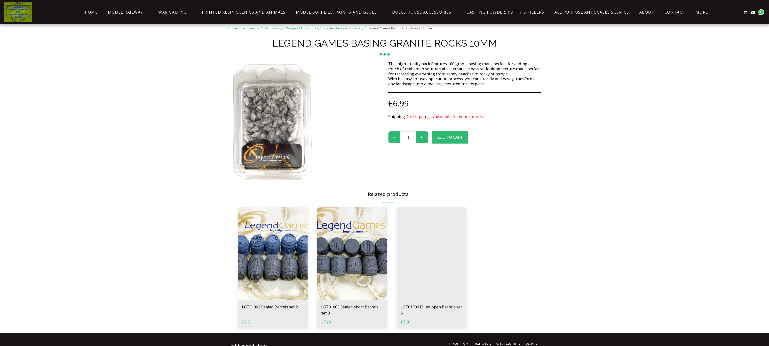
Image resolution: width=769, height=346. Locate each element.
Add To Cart (450, 137)
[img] (273, 253)
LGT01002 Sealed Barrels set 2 (270, 307)
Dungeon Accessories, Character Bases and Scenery (325, 28)
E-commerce (250, 28)
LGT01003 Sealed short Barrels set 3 (349, 310)
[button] (722, 12)
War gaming (273, 28)
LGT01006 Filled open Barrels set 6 (431, 310)
